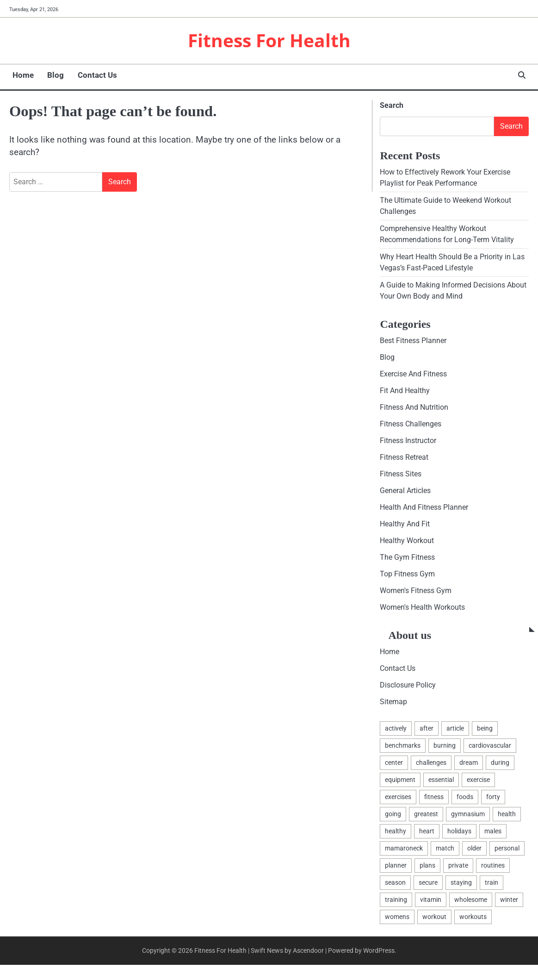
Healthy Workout (407, 542)
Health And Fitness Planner (424, 509)
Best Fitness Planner (413, 341)
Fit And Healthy (405, 391)
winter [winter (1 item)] (509, 903)
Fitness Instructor (408, 442)
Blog (51, 75)
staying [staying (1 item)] (461, 886)
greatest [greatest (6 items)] (426, 817)
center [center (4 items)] (394, 765)
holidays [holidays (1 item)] (459, 834)
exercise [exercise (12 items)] (478, 783)
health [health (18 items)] (507, 817)
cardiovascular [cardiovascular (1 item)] (490, 748)
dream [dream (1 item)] (468, 765)
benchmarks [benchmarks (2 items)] (403, 748)
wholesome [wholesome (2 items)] (470, 903)
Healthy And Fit (405, 525)
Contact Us (91, 75)
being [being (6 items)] (485, 731)
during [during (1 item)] (500, 765)
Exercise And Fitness (413, 374)
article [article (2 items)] (455, 731)
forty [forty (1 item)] (493, 800)
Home (20, 75)
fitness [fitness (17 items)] (434, 800)
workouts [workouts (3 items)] (473, 920)
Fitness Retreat (404, 458)
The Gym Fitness (407, 559)
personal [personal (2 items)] (507, 851)
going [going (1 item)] (393, 817)
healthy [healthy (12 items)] (395, 834)
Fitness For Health (269, 40)
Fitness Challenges (410, 425)
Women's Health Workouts (422, 609)
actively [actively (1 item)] (396, 731)
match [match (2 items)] (445, 851)
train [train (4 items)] (491, 886)
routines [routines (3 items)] (493, 869)
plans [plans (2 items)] (427, 869)
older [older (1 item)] (474, 851)
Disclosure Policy (408, 687)
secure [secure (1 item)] (428, 886)
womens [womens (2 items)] (397, 920)
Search (391, 105)
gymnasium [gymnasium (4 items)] (468, 817)
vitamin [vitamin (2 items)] (430, 903)
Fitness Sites (400, 475)
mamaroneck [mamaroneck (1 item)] (404, 851)
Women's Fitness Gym (415, 592)
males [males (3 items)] (492, 834)
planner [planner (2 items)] (396, 869)
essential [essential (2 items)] (441, 783)
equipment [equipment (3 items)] (400, 783)
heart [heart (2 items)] (426, 834)
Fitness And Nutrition (414, 408)
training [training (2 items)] (396, 903)
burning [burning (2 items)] (444, 748)
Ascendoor (308, 954)
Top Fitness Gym (407, 576)
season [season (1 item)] (395, 886)
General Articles (405, 492)
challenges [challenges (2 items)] (431, 765)
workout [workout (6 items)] (434, 920)
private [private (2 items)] (458, 869)
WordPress (379, 954)
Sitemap (393, 704)
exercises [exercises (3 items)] (398, 800)
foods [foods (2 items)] (465, 800)
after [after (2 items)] (426, 731)
